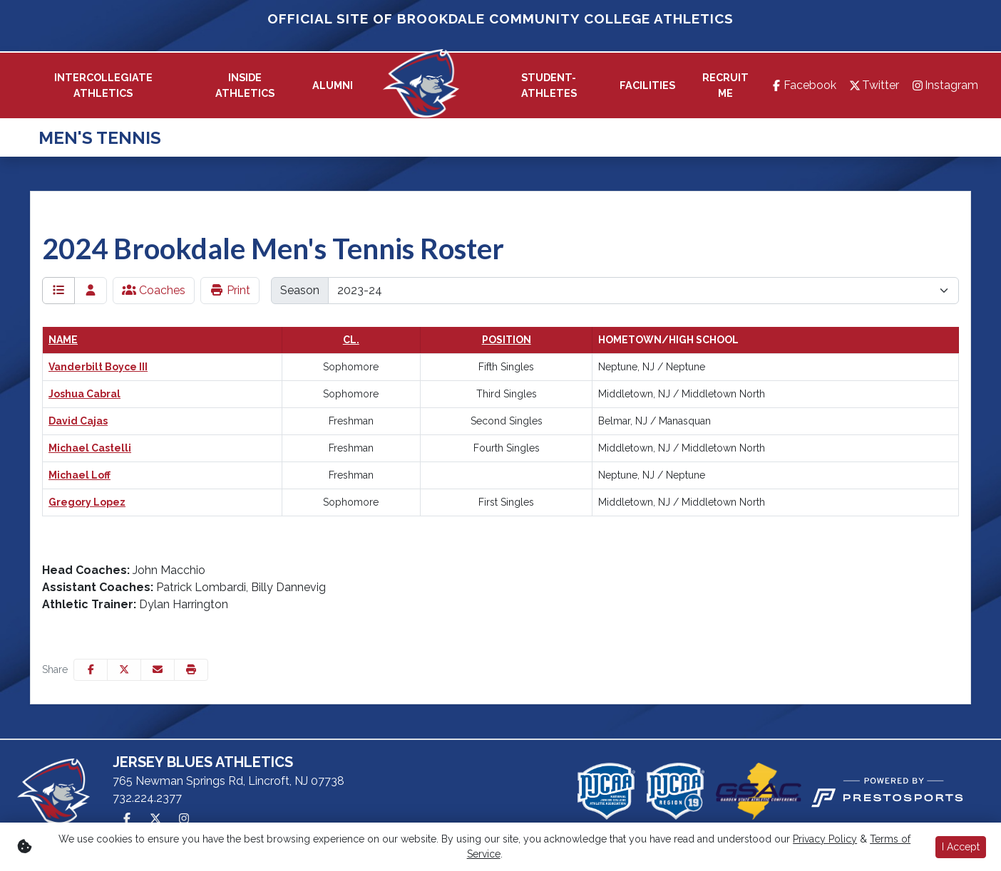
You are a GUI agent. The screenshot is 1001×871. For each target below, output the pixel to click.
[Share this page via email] (157, 670)
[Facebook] (803, 85)
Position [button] (506, 339)
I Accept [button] (961, 846)
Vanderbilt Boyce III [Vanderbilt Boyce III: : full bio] (98, 366)
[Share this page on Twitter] (124, 670)
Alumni (332, 85)
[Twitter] (873, 85)
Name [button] (63, 339)
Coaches (153, 290)
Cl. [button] (351, 339)
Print (230, 290)
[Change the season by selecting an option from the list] (643, 290)
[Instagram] (944, 85)
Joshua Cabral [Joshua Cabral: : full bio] (84, 394)
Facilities (647, 85)
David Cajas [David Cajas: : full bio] (78, 421)
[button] (103, 85)
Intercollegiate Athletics (103, 85)
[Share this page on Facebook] (90, 670)
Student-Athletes (549, 85)
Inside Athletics (244, 85)
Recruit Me (725, 85)
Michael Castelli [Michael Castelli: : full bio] (89, 448)
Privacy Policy (825, 839)
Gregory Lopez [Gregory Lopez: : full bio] (86, 502)
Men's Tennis (99, 137)
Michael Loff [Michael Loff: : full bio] (79, 475)
